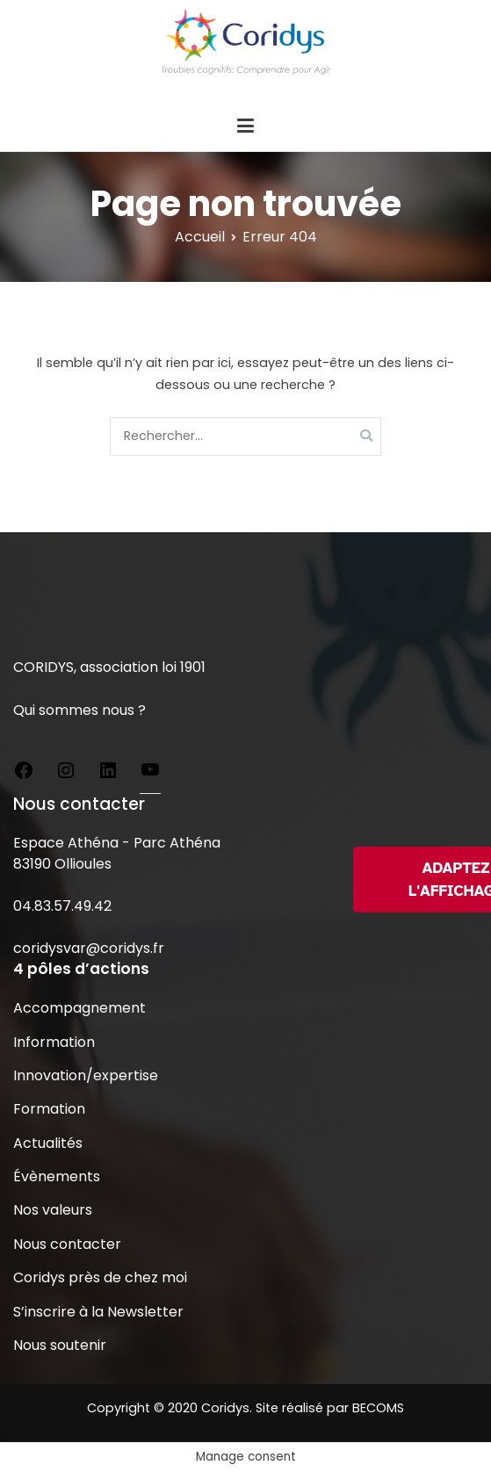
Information (54, 1042)
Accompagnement (79, 1008)
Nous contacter (67, 1244)
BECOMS (378, 1408)
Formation (49, 1109)
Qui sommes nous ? (79, 710)
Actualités (48, 1143)
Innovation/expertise (85, 1075)
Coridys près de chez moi (100, 1277)
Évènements (56, 1176)
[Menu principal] (245, 126)
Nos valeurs (52, 1210)
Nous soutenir (59, 1345)
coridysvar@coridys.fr (88, 948)
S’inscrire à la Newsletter (98, 1312)
